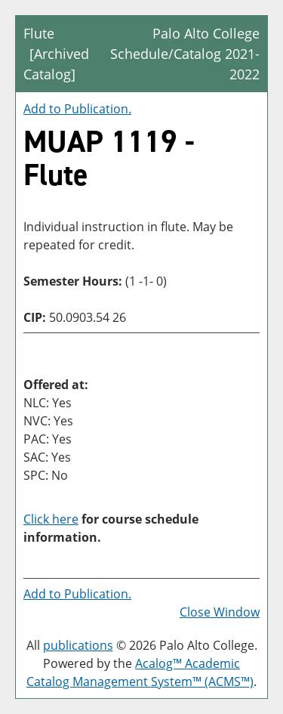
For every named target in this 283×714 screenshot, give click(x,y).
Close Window (220, 612)
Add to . (77, 108)
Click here (50, 519)
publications (78, 645)
